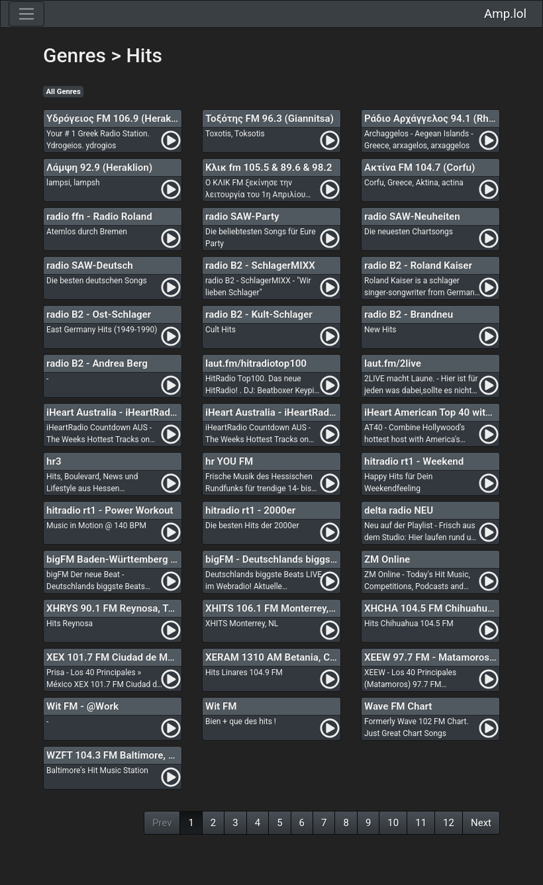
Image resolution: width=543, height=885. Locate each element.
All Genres (63, 91)
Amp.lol (505, 14)
